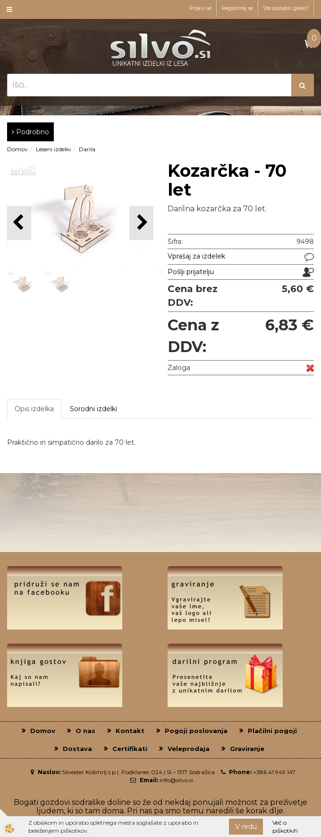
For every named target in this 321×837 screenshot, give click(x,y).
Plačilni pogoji (272, 730)
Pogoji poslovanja (196, 730)
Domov (17, 149)
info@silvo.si (176, 780)
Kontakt (130, 730)
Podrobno (30, 132)
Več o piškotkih (285, 826)
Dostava (77, 748)
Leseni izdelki (53, 149)
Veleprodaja (189, 748)
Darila (87, 149)
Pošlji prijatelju (191, 271)
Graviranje (247, 748)
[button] (141, 223)
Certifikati (129, 748)
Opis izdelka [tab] (34, 409)
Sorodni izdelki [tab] (93, 409)
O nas (85, 730)
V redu (246, 826)
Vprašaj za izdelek (196, 256)
